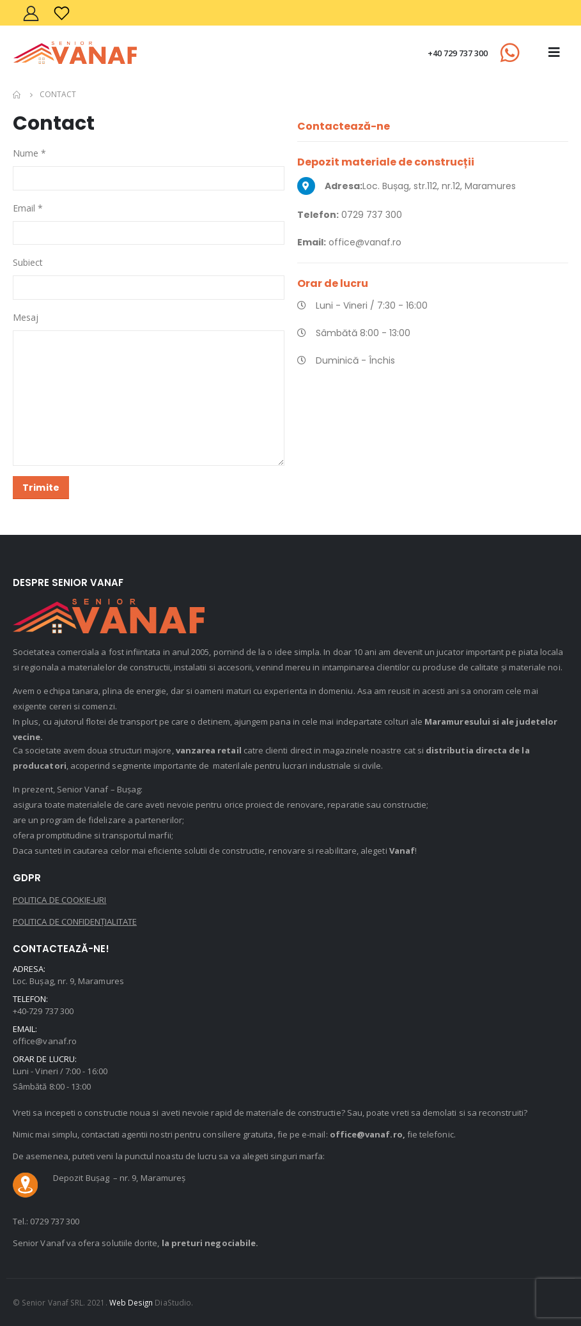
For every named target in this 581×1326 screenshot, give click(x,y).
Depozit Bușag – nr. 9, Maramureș (119, 1177)
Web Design (131, 1302)
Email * (28, 208)
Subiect (28, 262)
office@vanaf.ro (45, 1041)
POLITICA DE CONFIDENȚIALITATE (75, 921)
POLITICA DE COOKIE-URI (59, 900)
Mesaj (25, 317)
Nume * (29, 153)
